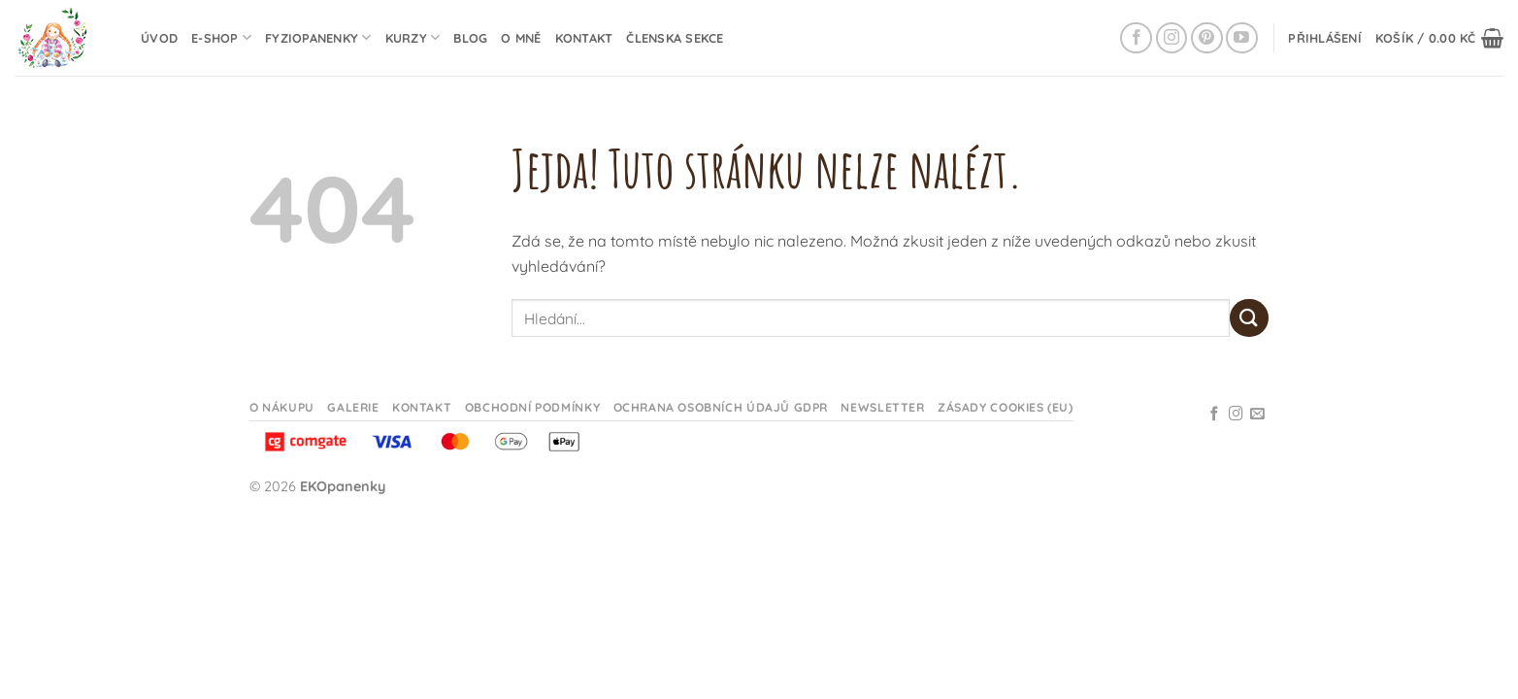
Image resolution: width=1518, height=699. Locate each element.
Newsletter (882, 407)
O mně (521, 38)
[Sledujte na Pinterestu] (1207, 38)
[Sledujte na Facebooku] (1136, 38)
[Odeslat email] (1257, 414)
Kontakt (584, 38)
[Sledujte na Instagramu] (1172, 38)
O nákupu (281, 407)
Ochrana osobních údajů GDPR (721, 407)
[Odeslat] (1249, 318)
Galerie (353, 407)
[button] (1325, 37)
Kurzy (413, 37)
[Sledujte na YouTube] (1242, 38)
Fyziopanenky (318, 37)
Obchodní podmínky (532, 407)
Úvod (159, 38)
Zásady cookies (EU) (1005, 407)
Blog (470, 38)
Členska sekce (674, 38)
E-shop (221, 37)
